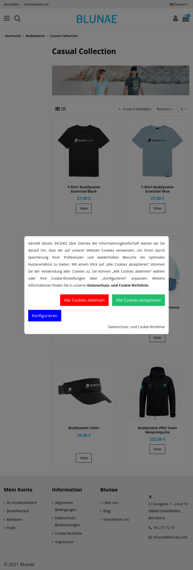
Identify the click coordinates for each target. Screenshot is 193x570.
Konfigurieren (44, 315)
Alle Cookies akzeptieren (138, 300)
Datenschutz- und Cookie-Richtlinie (136, 326)
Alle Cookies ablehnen (84, 300)
